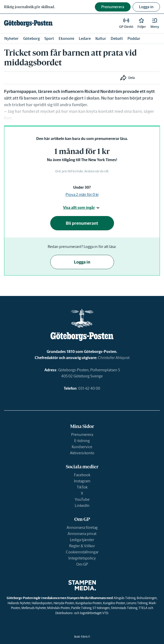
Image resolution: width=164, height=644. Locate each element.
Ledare (85, 38)
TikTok (82, 487)
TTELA (142, 608)
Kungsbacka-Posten (88, 603)
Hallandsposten (42, 603)
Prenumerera (82, 434)
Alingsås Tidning (124, 598)
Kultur (100, 38)
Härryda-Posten (64, 603)
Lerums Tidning (137, 603)
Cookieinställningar (82, 552)
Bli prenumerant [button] (82, 223)
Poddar (134, 38)
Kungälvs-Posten (114, 603)
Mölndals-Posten (58, 608)
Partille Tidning (81, 608)
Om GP (82, 564)
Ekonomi (66, 38)
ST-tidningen (101, 608)
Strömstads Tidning (124, 608)
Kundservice (82, 446)
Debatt (117, 38)
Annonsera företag (82, 527)
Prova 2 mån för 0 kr (82, 194)
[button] (155, 23)
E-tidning (82, 440)
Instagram (82, 481)
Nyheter (11, 38)
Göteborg (31, 38)
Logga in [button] (146, 6)
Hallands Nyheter (19, 603)
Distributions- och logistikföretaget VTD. (82, 613)
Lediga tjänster (82, 539)
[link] (28, 23)
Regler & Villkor (82, 545)
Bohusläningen (147, 598)
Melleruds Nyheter (33, 608)
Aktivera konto (82, 452)
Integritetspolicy (82, 558)
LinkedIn (82, 505)
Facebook (82, 474)
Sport (49, 38)
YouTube (82, 499)
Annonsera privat (82, 533)
